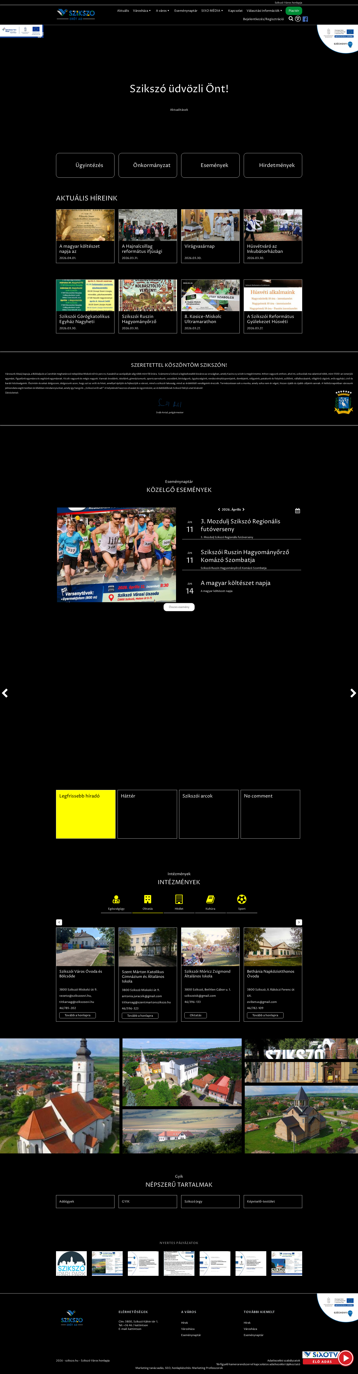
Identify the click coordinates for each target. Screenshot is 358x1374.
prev (4, 693)
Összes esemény (179, 607)
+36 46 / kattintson (135, 1325)
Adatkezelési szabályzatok (283, 1360)
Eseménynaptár (185, 11)
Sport (241, 902)
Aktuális (123, 11)
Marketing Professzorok (207, 1368)
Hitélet (179, 902)
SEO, (168, 1368)
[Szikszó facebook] (301, 19)
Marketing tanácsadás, (149, 1368)
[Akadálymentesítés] (298, 19)
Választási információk (265, 11)
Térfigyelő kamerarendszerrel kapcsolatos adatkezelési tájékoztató (258, 1364)
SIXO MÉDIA (212, 11)
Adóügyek (66, 1201)
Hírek (184, 1323)
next (353, 693)
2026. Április (231, 509)
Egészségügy (116, 902)
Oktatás (147, 902)
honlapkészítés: (181, 1368)
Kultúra (210, 902)
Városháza (142, 11)
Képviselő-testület (261, 1201)
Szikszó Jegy (193, 1201)
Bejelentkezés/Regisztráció (263, 19)
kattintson (134, 1329)
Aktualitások (179, 110)
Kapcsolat (235, 11)
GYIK (126, 1201)
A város (163, 11)
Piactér (294, 11)
